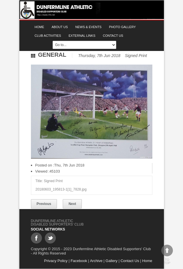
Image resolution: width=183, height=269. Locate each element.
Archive (96, 261)
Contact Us (113, 35)
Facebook (79, 261)
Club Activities (48, 35)
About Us (60, 27)
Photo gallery (122, 27)
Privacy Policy (56, 261)
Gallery (111, 261)
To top (167, 255)
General (52, 55)
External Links (82, 35)
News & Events (88, 27)
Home (39, 27)
